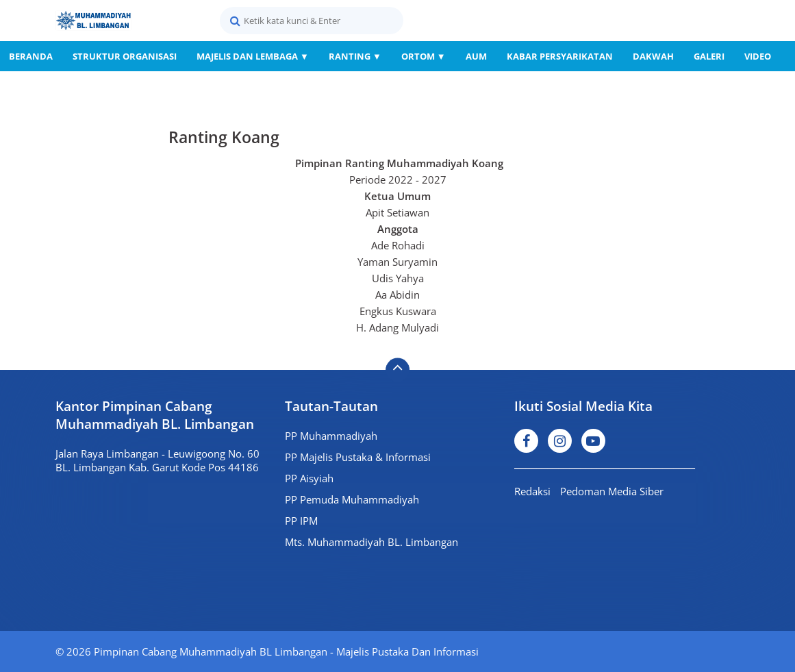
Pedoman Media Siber (612, 491)
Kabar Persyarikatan (560, 56)
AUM (476, 56)
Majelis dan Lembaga (253, 56)
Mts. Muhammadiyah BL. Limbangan (371, 542)
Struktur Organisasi (125, 56)
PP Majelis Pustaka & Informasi (358, 457)
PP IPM (301, 520)
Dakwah (653, 56)
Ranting (355, 56)
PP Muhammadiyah (331, 436)
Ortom (423, 56)
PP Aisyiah (309, 478)
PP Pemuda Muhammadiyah (352, 499)
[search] (311, 20)
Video (757, 56)
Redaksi (532, 491)
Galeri (709, 56)
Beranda (31, 56)
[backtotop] (397, 370)
